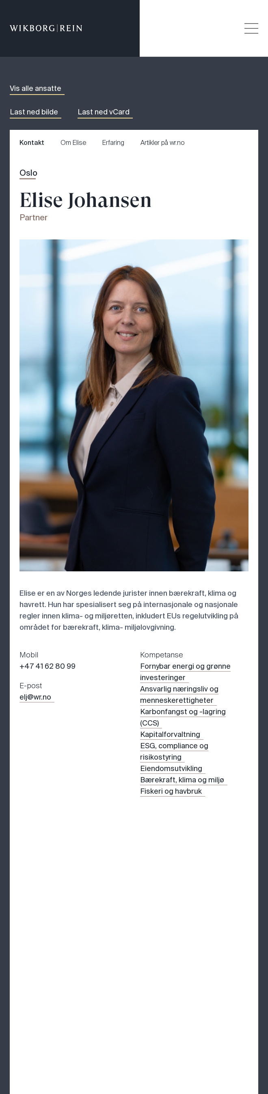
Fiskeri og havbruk (171, 791)
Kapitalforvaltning (170, 734)
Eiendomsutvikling (171, 768)
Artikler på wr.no (162, 142)
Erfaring (113, 142)
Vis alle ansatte (35, 88)
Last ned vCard (104, 112)
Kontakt (31, 142)
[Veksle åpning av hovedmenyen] (251, 28)
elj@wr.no (35, 697)
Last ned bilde (34, 112)
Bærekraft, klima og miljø (182, 780)
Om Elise (73, 142)
